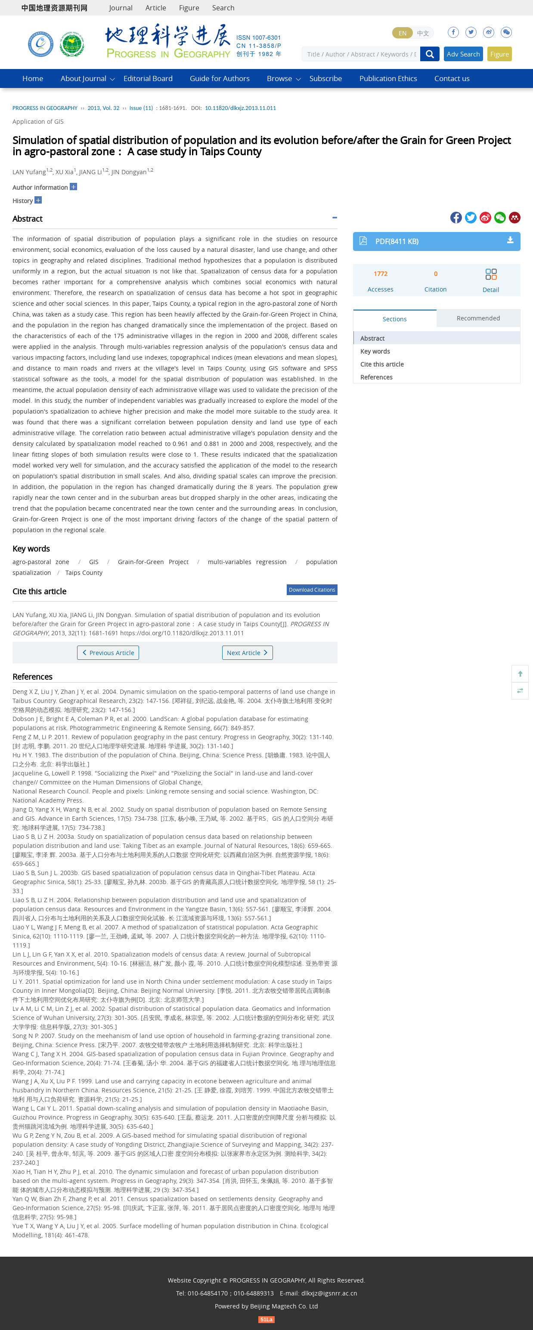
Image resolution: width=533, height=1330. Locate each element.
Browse (279, 78)
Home (32, 78)
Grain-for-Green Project (153, 562)
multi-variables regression (247, 562)
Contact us (452, 78)
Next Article (247, 653)
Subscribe (326, 78)
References (376, 377)
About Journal (83, 78)
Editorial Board (148, 78)
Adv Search (463, 54)
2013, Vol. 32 (103, 108)
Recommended (478, 318)
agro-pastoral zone (40, 562)
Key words (375, 351)
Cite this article (382, 364)
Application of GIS (38, 121)
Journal (121, 8)
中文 (423, 33)
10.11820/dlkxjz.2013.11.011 (240, 108)
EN (403, 33)
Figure (189, 8)
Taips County (83, 572)
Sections (395, 319)
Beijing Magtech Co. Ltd (284, 1306)
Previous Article (108, 653)
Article (156, 8)
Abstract (372, 338)
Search (223, 8)
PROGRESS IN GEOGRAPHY (44, 108)
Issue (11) (141, 108)
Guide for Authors (220, 78)
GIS (94, 562)
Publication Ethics (388, 78)
